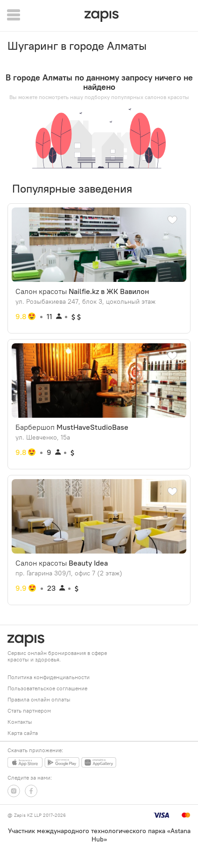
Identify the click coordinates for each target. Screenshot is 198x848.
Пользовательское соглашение (47, 688)
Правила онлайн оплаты (39, 699)
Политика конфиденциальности (48, 677)
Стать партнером (29, 710)
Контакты (19, 721)
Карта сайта (22, 732)
